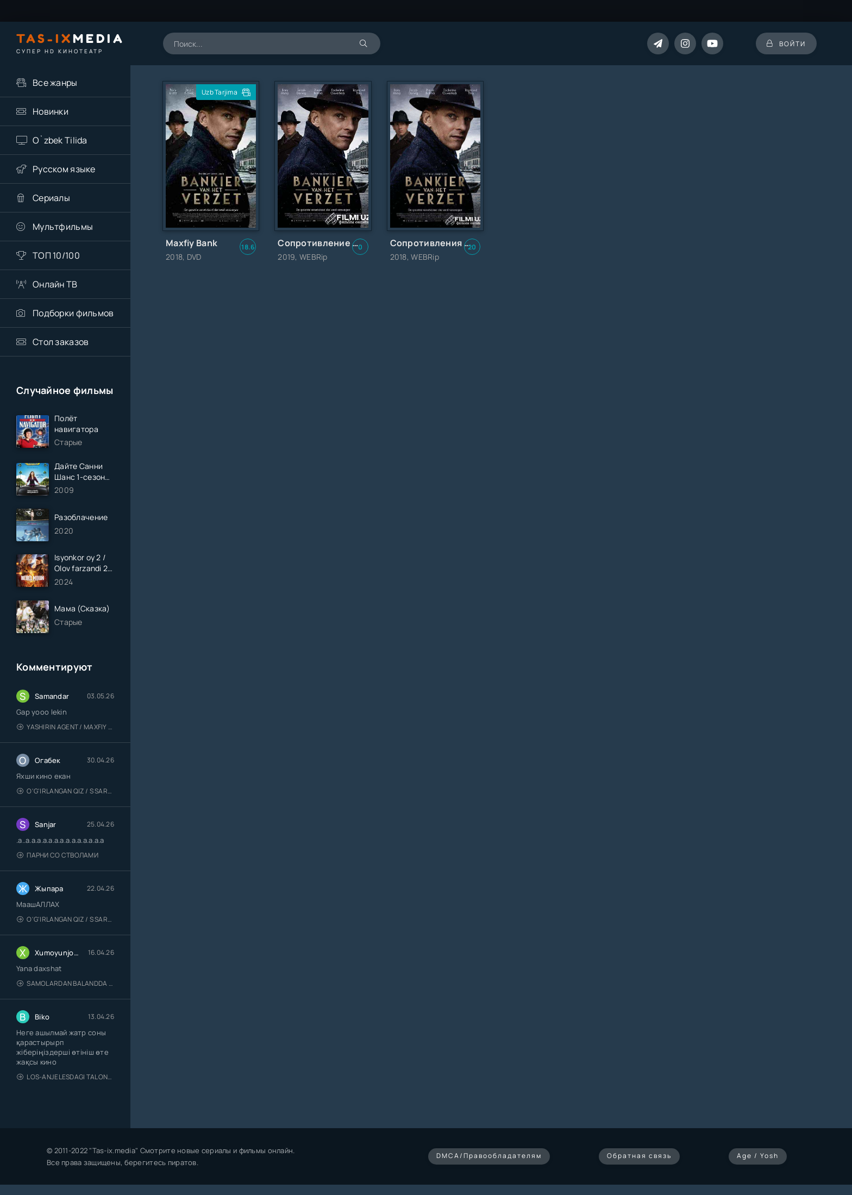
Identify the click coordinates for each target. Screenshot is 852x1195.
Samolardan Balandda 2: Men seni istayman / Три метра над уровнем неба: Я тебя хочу (65, 983)
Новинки (50, 111)
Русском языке (64, 169)
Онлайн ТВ (55, 284)
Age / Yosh (758, 1155)
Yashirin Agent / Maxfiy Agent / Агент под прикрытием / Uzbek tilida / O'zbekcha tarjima (65, 726)
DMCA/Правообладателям (489, 1155)
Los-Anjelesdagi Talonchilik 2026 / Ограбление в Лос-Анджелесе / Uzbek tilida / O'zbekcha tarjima (65, 1076)
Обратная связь (639, 1155)
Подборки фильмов (73, 313)
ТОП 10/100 (56, 255)
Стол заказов (61, 342)
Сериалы (51, 198)
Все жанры (55, 83)
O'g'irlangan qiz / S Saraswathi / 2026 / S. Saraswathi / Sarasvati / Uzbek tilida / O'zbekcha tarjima (65, 791)
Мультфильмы (63, 227)
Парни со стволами (57, 855)
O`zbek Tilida (60, 140)
